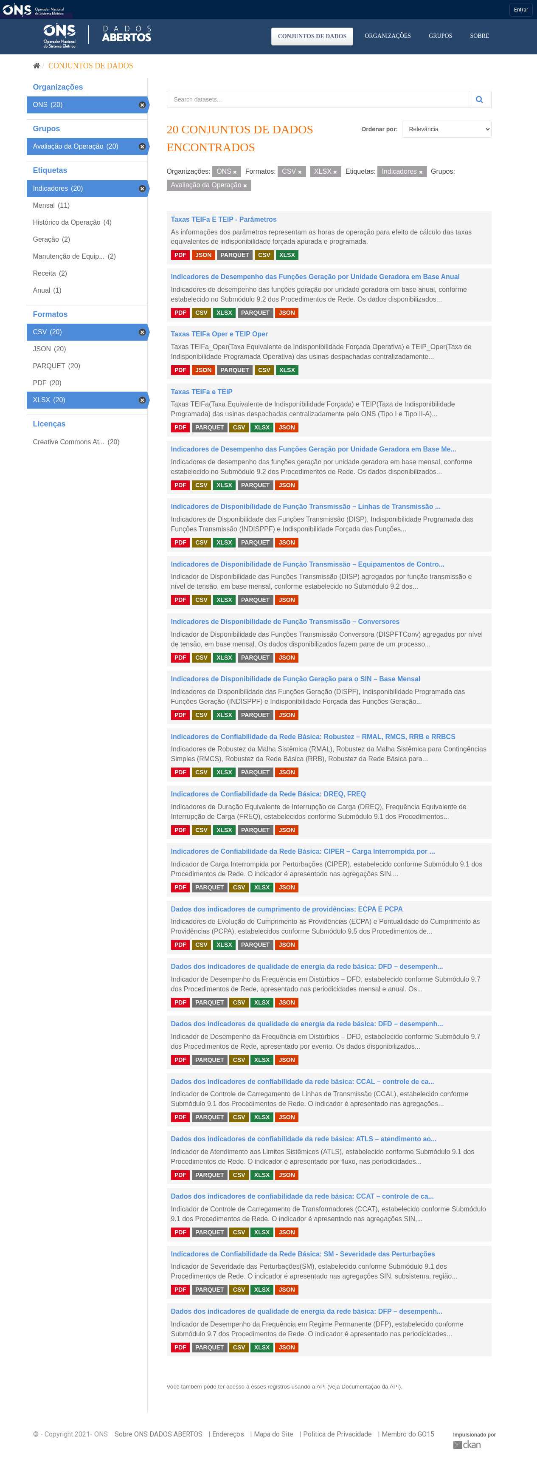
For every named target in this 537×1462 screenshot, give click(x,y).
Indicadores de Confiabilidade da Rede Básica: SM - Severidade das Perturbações (303, 1254)
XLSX (287, 254)
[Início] (36, 66)
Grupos (440, 36)
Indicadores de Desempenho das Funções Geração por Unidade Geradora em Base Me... (313, 449)
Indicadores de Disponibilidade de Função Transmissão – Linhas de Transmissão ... (306, 506)
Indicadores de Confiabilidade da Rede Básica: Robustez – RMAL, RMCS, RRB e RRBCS (313, 736)
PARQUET (234, 254)
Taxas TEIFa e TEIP (202, 391)
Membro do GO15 (408, 1434)
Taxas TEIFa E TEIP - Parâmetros (224, 219)
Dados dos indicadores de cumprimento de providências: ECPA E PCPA (287, 909)
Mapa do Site (273, 1434)
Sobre (479, 36)
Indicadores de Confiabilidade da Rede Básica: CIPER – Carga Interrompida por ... (303, 851)
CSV (264, 254)
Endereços (228, 1434)
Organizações (388, 36)
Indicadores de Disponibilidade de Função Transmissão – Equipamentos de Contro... (308, 564)
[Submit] (480, 99)
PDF (180, 254)
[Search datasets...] (318, 99)
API (321, 1386)
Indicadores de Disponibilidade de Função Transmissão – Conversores (285, 621)
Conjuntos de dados (312, 36)
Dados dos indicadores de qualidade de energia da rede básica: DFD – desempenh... (307, 966)
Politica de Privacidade (337, 1434)
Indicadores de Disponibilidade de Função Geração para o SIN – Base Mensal (296, 679)
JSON (203, 254)
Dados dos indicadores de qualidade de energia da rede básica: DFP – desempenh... (307, 1311)
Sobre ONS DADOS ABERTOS (158, 1434)
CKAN (467, 1444)
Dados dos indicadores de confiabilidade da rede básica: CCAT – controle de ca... (302, 1196)
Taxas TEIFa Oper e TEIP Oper (219, 334)
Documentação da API (370, 1386)
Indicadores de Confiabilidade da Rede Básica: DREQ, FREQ (268, 794)
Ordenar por (378, 129)
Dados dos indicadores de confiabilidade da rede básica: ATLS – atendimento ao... (304, 1139)
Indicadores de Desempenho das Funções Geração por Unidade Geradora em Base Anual (315, 276)
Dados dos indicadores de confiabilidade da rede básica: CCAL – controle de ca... (302, 1081)
